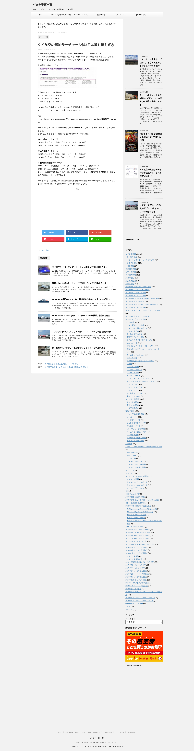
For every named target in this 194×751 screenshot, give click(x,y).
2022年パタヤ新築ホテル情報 (61, 15)
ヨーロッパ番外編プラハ (135, 527)
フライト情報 (44, 250)
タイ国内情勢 (130, 275)
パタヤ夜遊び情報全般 (135, 414)
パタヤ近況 (129, 278)
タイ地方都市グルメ (134, 393)
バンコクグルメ (133, 390)
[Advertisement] (77, 206)
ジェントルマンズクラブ (136, 423)
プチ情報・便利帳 (132, 399)
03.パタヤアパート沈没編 (136, 515)
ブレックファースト (134, 370)
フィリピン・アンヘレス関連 (136, 476)
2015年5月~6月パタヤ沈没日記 (137, 538)
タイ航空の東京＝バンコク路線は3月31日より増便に (66, 367)
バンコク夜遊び (133, 435)
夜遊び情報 (101, 15)
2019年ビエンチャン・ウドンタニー (139, 601)
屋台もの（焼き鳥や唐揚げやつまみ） (141, 381)
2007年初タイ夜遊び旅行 (135, 497)
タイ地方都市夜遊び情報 (136, 438)
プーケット (129, 470)
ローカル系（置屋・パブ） (137, 432)
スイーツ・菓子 (133, 373)
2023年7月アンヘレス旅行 (135, 307)
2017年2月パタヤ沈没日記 (135, 565)
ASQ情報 (130, 266)
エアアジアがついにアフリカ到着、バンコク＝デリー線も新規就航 (81, 332)
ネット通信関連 (133, 402)
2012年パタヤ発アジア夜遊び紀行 (138, 506)
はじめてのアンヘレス (135, 488)
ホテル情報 (129, 322)
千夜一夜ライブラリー (134, 604)
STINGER (119, 746)
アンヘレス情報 (133, 479)
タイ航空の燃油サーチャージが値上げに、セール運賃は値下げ (150, 173)
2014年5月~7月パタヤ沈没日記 (137, 530)
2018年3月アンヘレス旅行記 (136, 586)
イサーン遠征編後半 (134, 559)
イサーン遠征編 (133, 556)
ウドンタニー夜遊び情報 (136, 467)
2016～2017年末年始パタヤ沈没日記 (139, 562)
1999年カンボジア (132, 494)
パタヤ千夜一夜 (42, 4)
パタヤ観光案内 (131, 453)
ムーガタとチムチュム (135, 355)
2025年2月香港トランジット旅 (137, 316)
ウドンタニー (130, 458)
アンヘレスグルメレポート (137, 485)
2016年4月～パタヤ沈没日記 (136, 547)
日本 (127, 491)
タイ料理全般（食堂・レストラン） (140, 361)
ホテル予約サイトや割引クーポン (140, 340)
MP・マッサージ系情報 (136, 429)
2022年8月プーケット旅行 (135, 293)
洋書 (128, 607)
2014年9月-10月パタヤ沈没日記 (137, 532)
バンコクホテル (133, 331)
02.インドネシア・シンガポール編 (140, 512)
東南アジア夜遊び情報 (135, 441)
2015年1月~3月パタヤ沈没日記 (137, 535)
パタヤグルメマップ (81, 15)
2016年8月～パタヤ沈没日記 (136, 553)
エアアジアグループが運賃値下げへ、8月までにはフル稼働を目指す (151, 208)
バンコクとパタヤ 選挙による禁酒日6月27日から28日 (151, 137)
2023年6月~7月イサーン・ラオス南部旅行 (141, 304)
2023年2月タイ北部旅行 (134, 302)
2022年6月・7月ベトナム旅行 (137, 290)
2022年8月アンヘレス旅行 (135, 296)
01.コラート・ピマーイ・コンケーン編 (142, 509)
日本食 (129, 364)
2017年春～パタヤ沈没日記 (136, 571)
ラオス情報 (129, 284)
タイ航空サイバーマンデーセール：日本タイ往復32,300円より (79, 267)
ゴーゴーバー (132, 417)
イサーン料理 (132, 358)
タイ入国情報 (130, 254)
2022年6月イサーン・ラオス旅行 (138, 287)
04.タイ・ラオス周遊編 (136, 518)
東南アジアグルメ (134, 396)
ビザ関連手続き (133, 408)
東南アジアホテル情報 (135, 337)
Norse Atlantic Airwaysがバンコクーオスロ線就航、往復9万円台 (81, 315)
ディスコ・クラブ (134, 426)
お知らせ (128, 609)
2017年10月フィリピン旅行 (136, 580)
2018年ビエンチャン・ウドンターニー (140, 598)
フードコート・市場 (134, 387)
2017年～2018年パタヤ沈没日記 (137, 583)
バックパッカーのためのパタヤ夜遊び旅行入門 (143, 447)
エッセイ (128, 444)
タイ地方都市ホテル (134, 334)
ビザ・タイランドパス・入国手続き (140, 260)
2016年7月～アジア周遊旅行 (136, 550)
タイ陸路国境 (132, 257)
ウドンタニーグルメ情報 (136, 464)
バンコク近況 (130, 281)
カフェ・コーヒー (134, 376)
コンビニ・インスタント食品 (138, 379)
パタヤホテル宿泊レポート (137, 328)
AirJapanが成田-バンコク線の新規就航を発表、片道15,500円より (81, 299)
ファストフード (133, 384)
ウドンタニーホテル (134, 461)
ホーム (41, 15)
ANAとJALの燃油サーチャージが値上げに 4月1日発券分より (79, 283)
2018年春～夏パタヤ (133, 589)
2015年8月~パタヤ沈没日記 (136, 541)
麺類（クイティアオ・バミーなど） (140, 346)
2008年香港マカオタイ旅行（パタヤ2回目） (142, 500)
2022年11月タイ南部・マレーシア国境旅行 (142, 299)
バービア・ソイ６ (134, 420)
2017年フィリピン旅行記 (135, 568)
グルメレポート (131, 343)
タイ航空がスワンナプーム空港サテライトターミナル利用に (78, 348)
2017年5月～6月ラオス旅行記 (137, 574)
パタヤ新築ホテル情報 (135, 325)
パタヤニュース (131, 455)
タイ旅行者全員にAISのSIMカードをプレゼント (64, 364)
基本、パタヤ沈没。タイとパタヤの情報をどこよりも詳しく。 (97, 742)
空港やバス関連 (133, 405)
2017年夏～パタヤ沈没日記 (136, 577)
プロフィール (121, 15)
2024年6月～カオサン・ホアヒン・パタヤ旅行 (143, 310)
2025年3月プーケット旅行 (135, 319)
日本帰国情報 (130, 272)
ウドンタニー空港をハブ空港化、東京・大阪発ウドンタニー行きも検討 (150, 62)
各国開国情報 (130, 269)
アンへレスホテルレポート (137, 482)
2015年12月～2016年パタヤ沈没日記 (139, 544)
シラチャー (129, 473)
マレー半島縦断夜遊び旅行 (135, 503)
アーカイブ (130, 619)
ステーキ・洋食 (133, 367)
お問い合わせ (141, 15)
